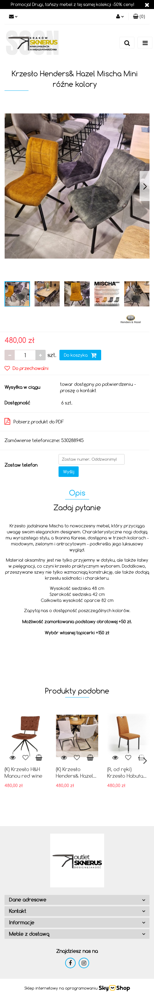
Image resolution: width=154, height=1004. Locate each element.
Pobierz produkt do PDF (34, 421)
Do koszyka (80, 355)
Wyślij (68, 472)
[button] (138, 16)
